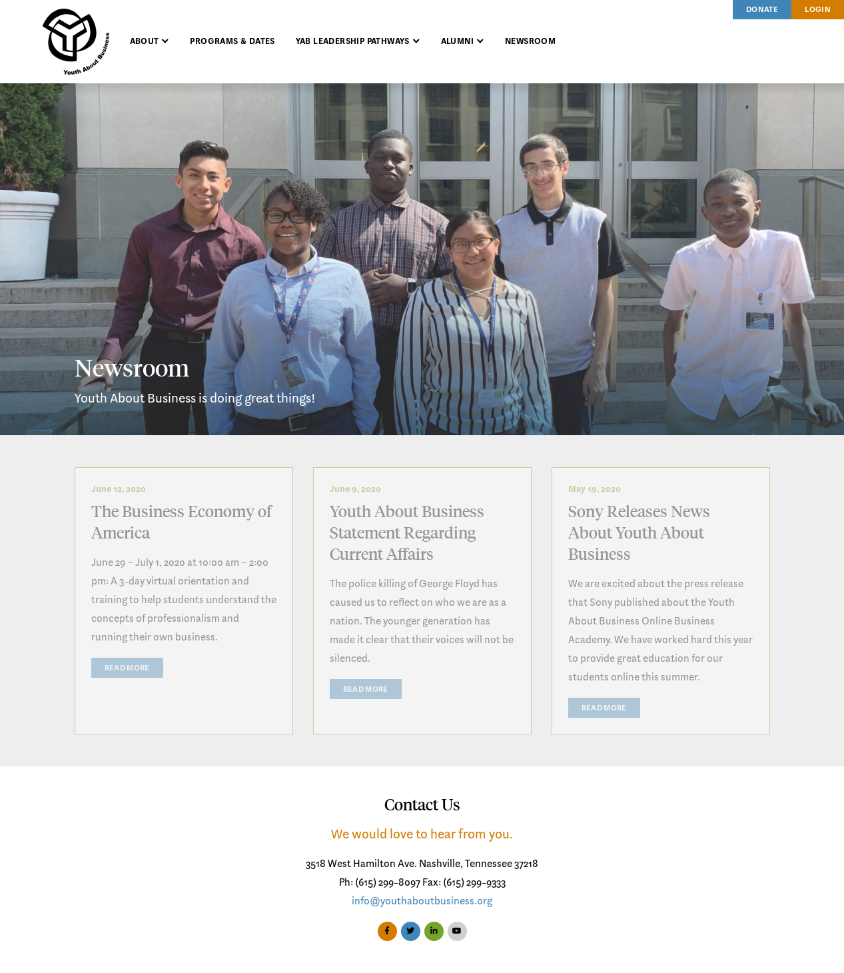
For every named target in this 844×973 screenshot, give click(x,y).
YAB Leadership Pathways (353, 41)
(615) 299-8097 (387, 883)
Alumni (457, 41)
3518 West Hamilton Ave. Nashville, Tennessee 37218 (422, 864)
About (144, 41)
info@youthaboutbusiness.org (422, 901)
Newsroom (530, 41)
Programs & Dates (232, 41)
